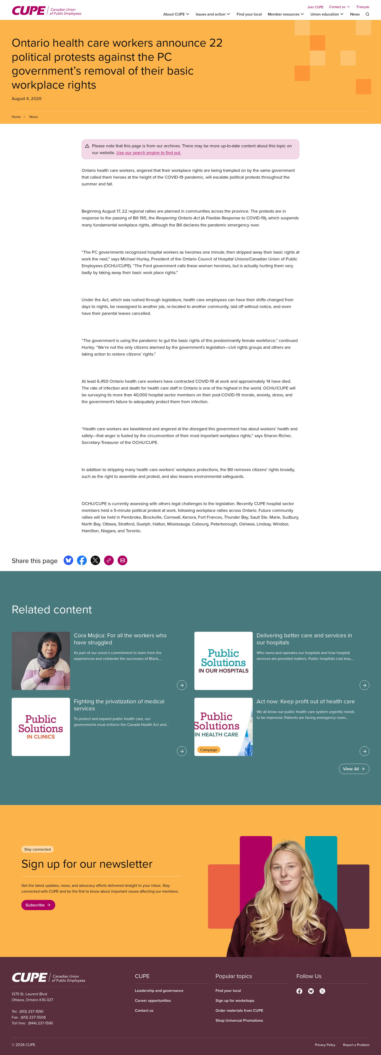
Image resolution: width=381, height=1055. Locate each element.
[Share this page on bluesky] (68, 561)
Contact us (144, 1010)
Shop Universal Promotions (239, 1020)
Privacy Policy (325, 1044)
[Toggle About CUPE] (176, 14)
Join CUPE (315, 7)
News (355, 14)
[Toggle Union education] (327, 14)
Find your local (249, 14)
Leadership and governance (159, 990)
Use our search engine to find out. (148, 153)
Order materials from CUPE (239, 1010)
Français (363, 6)
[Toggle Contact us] (340, 6)
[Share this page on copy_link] (109, 561)
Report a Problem (356, 1044)
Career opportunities (153, 1000)
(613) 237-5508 (33, 1017)
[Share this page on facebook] (82, 561)
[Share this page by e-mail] (122, 561)
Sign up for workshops (235, 1000)
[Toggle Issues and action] (213, 14)
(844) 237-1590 (40, 1023)
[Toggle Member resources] (286, 14)
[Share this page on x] (95, 561)
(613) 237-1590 (31, 1011)
